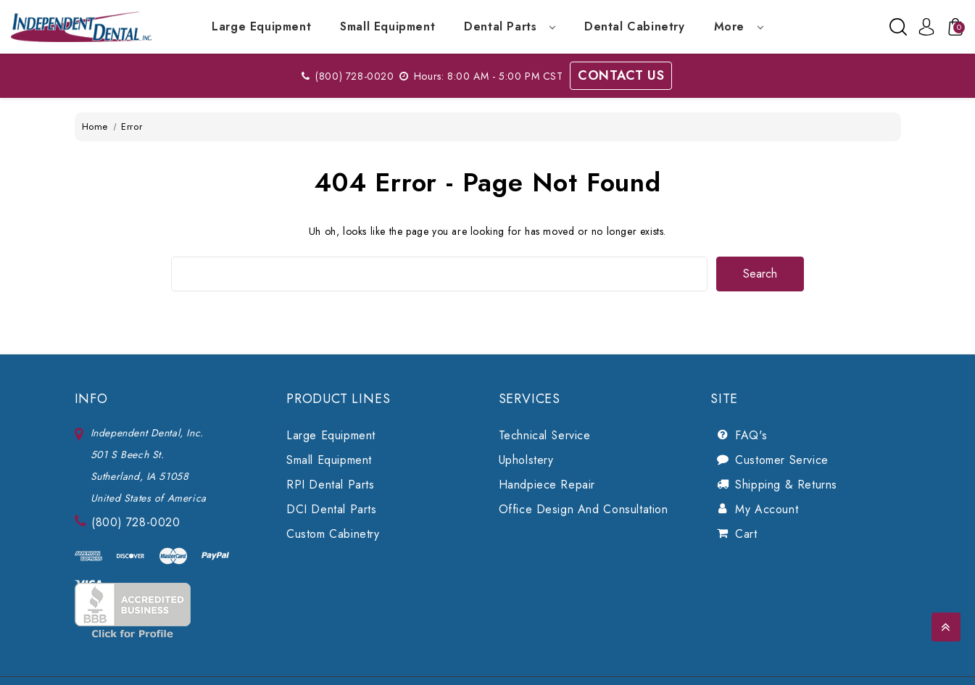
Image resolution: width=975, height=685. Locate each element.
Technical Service (545, 435)
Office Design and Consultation (583, 509)
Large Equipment (261, 26)
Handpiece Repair (547, 484)
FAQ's (751, 435)
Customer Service (782, 460)
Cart (746, 534)
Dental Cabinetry (634, 26)
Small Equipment (387, 26)
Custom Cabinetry (333, 534)
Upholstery (526, 460)
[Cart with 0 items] (951, 27)
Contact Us (621, 75)
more (738, 26)
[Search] (898, 27)
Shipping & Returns (786, 484)
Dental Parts (509, 26)
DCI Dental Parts (331, 509)
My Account (766, 509)
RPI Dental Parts (330, 484)
